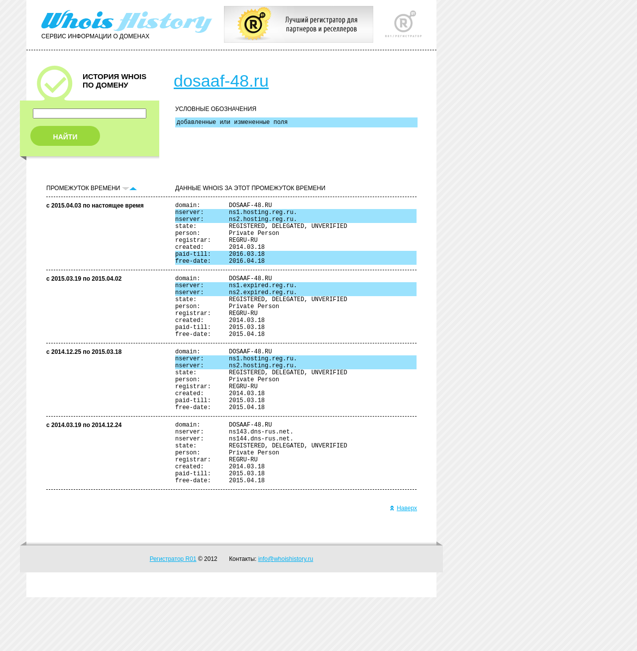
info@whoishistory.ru (286, 612)
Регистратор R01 (173, 612)
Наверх (403, 561)
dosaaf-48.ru (221, 80)
